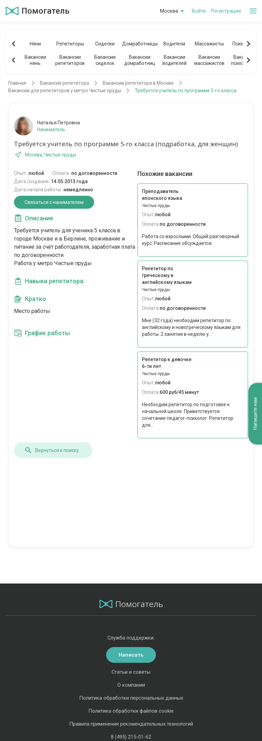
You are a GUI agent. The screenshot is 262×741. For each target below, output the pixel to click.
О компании (131, 685)
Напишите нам (255, 414)
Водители (174, 43)
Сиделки (105, 43)
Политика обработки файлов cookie (131, 711)
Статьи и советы (131, 672)
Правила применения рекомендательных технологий (131, 724)
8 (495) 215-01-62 (131, 737)
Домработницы (139, 43)
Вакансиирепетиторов (70, 60)
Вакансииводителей (174, 60)
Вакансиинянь (35, 60)
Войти (199, 11)
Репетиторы (70, 43)
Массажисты (209, 43)
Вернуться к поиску (51, 450)
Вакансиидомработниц (139, 60)
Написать (131, 655)
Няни (35, 43)
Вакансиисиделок (105, 60)
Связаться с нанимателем (54, 202)
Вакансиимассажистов (209, 60)
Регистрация (226, 11)
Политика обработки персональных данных (131, 698)
